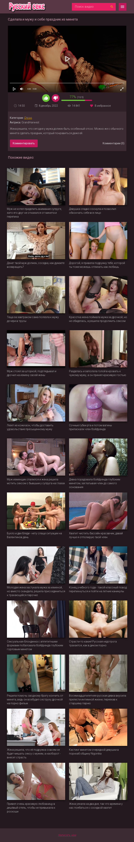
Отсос (28, 117)
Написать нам (67, 835)
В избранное (103, 105)
